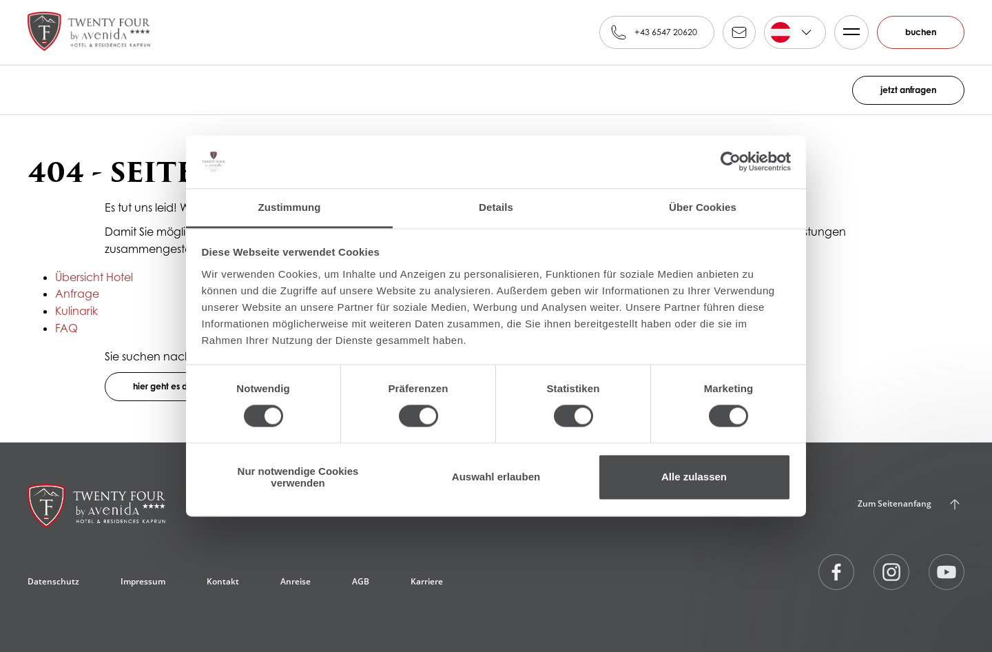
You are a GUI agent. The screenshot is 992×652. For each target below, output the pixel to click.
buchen (920, 32)
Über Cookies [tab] (702, 207)
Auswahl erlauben (496, 477)
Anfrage (77, 293)
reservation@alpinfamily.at (739, 32)
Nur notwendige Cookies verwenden (298, 477)
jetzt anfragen (908, 90)
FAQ (66, 328)
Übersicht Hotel (94, 277)
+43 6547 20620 (665, 32)
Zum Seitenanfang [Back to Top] (894, 503)
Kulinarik (76, 311)
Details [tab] (496, 207)
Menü (847, 32)
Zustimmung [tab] (289, 207)
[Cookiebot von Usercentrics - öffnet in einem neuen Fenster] (730, 162)
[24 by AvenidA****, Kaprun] (96, 511)
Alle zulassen (694, 477)
